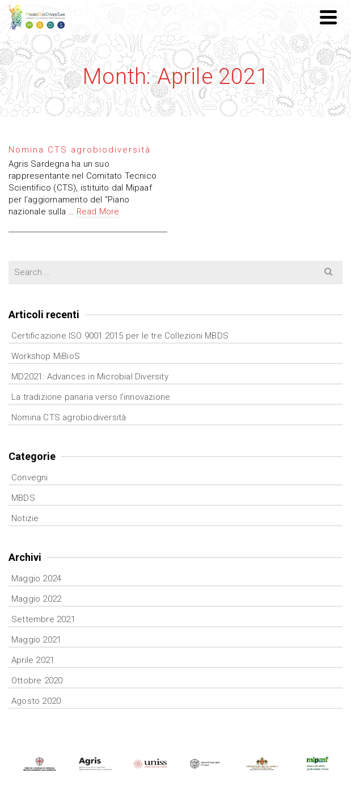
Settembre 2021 (43, 619)
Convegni (29, 477)
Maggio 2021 (36, 640)
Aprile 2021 (32, 660)
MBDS (23, 498)
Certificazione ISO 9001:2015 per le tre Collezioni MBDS (120, 336)
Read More (98, 211)
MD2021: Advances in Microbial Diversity (89, 376)
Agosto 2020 (36, 701)
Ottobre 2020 (36, 680)
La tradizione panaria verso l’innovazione (90, 397)
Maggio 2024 (36, 578)
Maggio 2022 (36, 599)
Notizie (25, 518)
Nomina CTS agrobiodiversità (68, 417)
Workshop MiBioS (45, 356)
